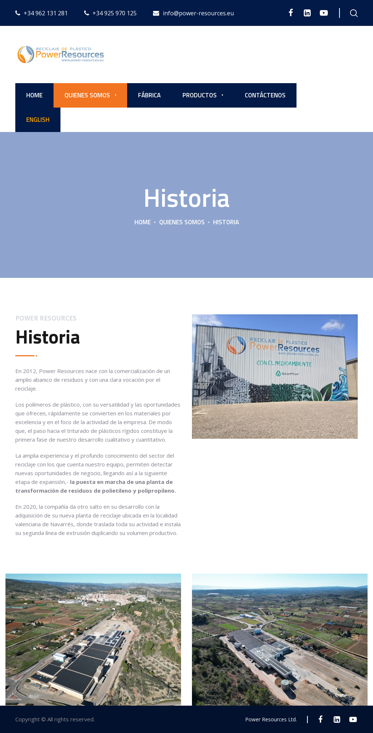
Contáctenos (265, 95)
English (38, 119)
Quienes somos (87, 95)
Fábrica (149, 95)
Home (34, 95)
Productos (199, 95)
